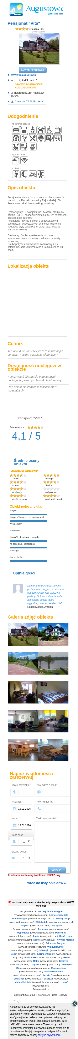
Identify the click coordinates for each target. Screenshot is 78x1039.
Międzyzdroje (63, 918)
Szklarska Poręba (55, 943)
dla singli (14, 550)
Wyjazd (16, 818)
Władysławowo (55, 947)
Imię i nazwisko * (21, 785)
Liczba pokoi (19, 851)
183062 (51, 875)
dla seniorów (16, 557)
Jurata (35, 936)
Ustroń (64, 982)
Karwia (46, 975)
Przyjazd (17, 801)
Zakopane (57, 925)
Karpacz (24, 925)
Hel (21, 911)
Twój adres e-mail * (46, 785)
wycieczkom (16, 524)
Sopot (14, 954)
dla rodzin (15, 530)
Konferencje (66, 936)
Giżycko (35, 964)
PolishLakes (31, 957)
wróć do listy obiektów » (46, 883)
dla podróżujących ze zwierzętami (27, 517)
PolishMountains (54, 971)
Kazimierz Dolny (46, 954)
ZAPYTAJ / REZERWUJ (32, 70)
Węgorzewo (23, 932)
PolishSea (60, 932)
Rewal (66, 957)
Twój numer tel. (44, 801)
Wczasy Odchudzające (50, 911)
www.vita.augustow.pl (24, 74)
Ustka (36, 961)
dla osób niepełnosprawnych (24, 537)
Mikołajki (44, 950)
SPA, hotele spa (44, 922)
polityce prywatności (49, 1035)
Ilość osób (17, 835)
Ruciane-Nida (58, 968)
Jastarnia (43, 929)
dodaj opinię (27, 446)
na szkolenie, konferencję (23, 544)
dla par (13, 510)
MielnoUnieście (23, 982)
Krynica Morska (65, 939)
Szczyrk (63, 961)
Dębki (36, 939)
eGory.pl (48, 978)
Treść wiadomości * (47, 818)
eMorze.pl (19, 978)
